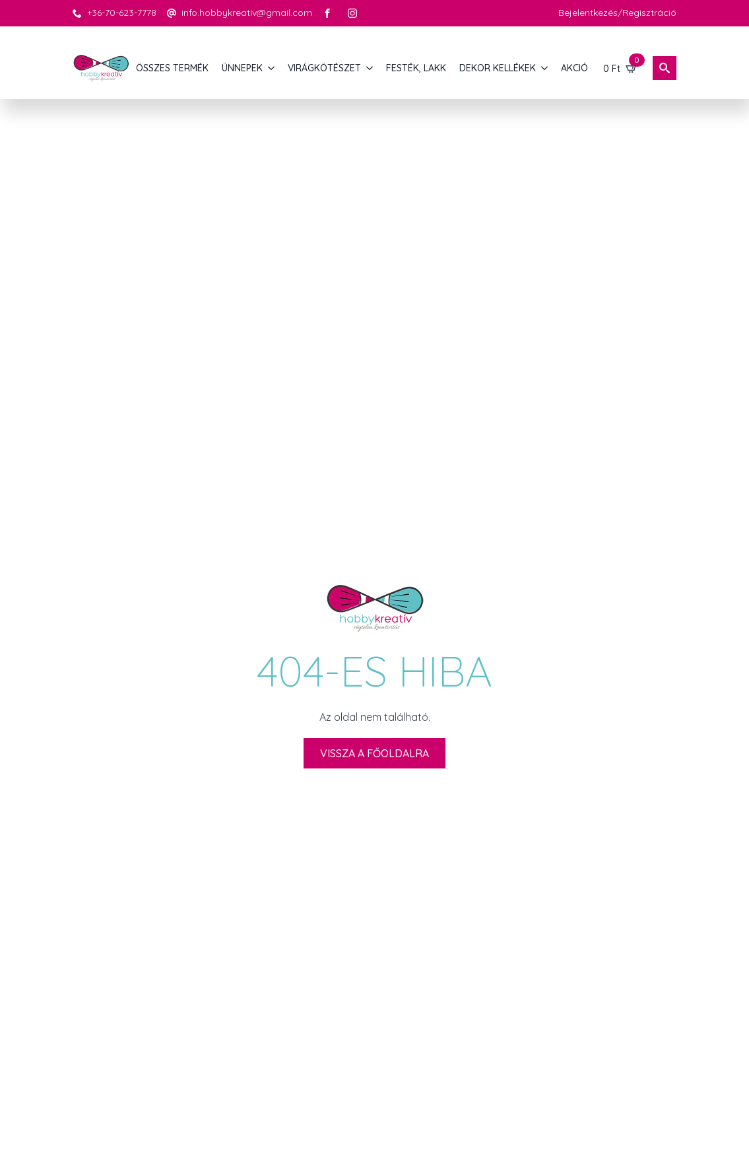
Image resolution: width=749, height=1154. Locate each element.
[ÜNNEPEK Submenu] (272, 68)
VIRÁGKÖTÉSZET (324, 68)
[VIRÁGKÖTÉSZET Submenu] (370, 68)
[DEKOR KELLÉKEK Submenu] (545, 68)
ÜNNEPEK (242, 68)
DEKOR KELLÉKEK (497, 68)
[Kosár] (620, 68)
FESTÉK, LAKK (416, 68)
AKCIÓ (574, 68)
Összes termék (172, 68)
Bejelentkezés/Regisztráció (617, 12)
